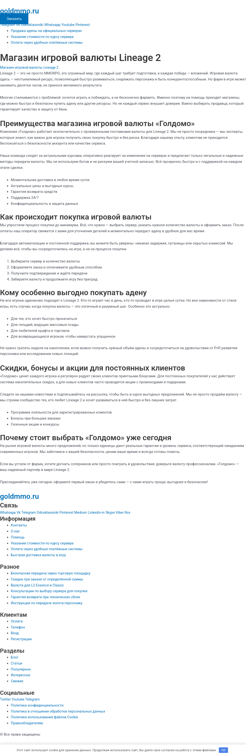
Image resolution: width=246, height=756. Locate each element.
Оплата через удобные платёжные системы (48, 42)
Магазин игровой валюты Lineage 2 (30, 67)
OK (223, 750)
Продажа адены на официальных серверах (47, 31)
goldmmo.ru (21, 10)
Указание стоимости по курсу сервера (43, 37)
